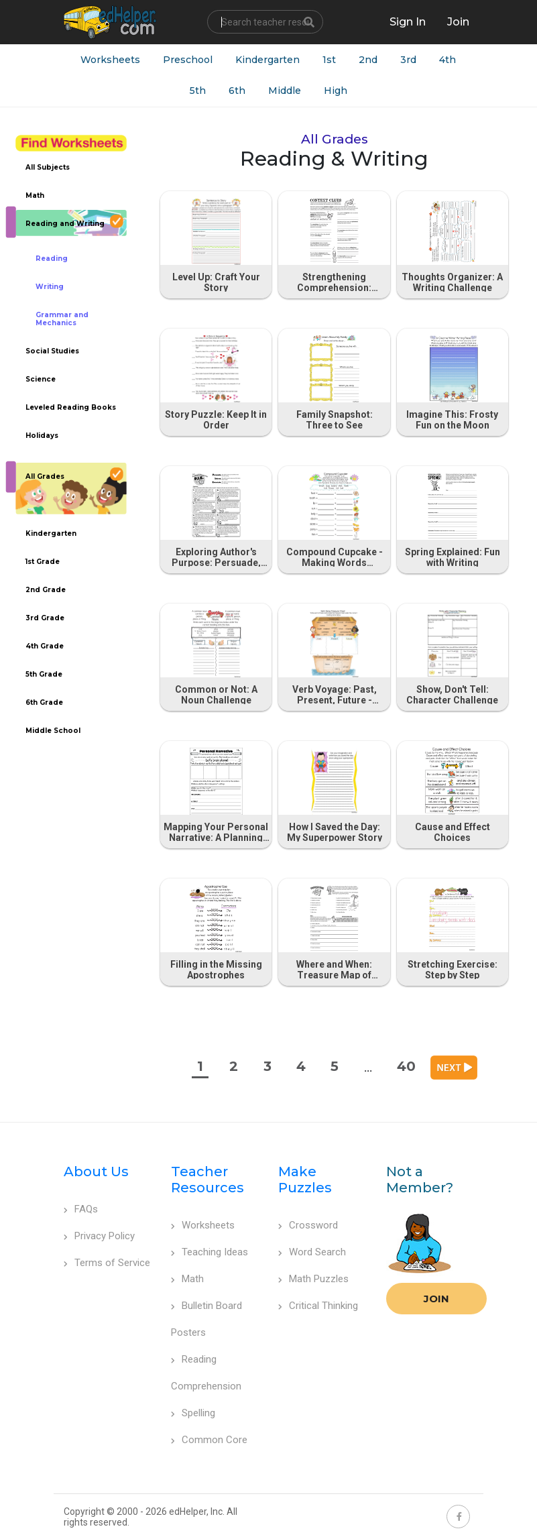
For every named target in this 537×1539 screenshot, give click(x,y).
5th (198, 90)
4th (447, 60)
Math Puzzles (313, 1279)
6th (237, 90)
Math (187, 1279)
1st (329, 60)
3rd (408, 60)
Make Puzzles (305, 1179)
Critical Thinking (318, 1306)
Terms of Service (107, 1263)
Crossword (308, 1225)
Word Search (312, 1252)
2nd (368, 60)
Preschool (188, 60)
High (335, 90)
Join (436, 1298)
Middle (284, 90)
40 (406, 1066)
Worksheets (110, 60)
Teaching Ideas (209, 1252)
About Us (96, 1171)
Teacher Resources (207, 1179)
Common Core (209, 1440)
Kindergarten (267, 60)
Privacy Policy (99, 1236)
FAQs (81, 1209)
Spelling (193, 1413)
